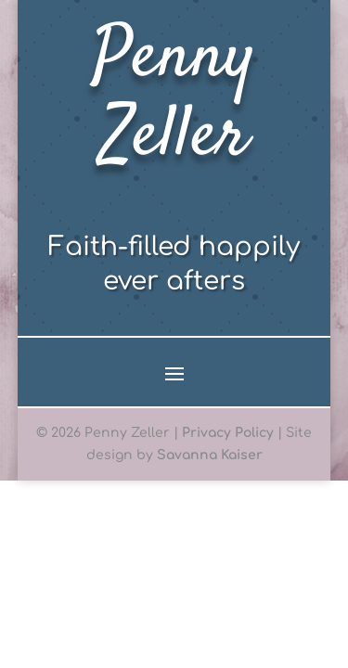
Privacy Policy (228, 433)
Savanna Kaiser (210, 455)
